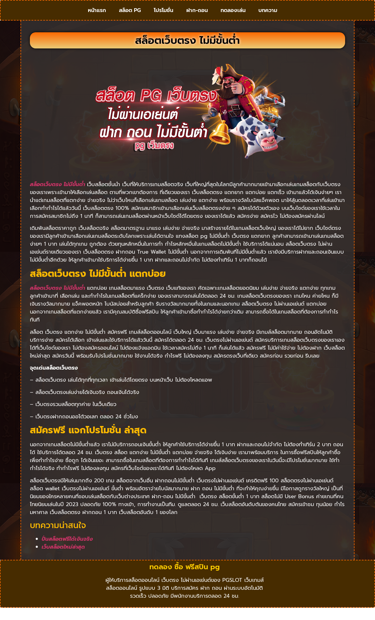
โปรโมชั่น (163, 16)
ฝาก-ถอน (197, 16)
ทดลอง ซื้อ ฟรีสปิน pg (184, 578)
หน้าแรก (97, 16)
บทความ (267, 16)
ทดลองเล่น (233, 16)
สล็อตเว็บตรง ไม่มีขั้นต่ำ (57, 196)
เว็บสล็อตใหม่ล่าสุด (63, 558)
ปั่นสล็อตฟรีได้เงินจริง (67, 550)
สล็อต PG (130, 16)
